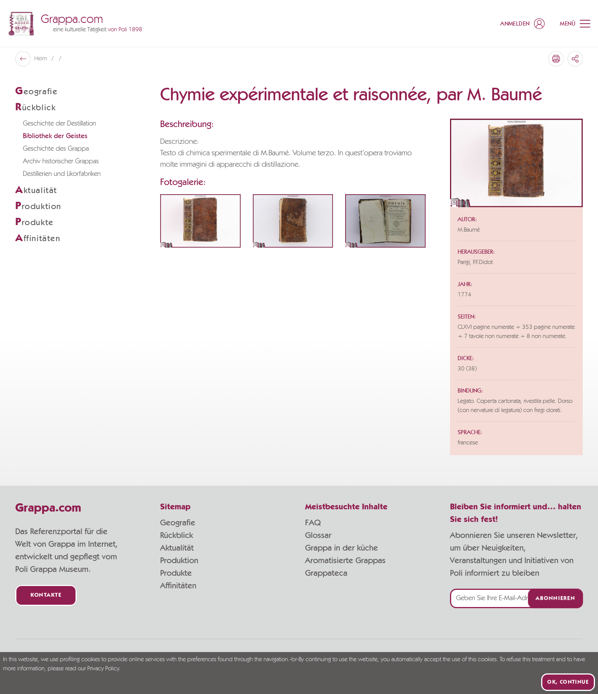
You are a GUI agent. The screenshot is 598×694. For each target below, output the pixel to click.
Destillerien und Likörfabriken (62, 174)
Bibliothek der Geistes (55, 136)
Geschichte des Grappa (56, 148)
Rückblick (176, 535)
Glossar (318, 535)
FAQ (313, 522)
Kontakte (46, 595)
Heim (41, 59)
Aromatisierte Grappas (345, 560)
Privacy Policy (103, 669)
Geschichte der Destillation (59, 123)
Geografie (177, 522)
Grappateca (326, 573)
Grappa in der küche (341, 548)
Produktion (179, 560)
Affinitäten (178, 585)
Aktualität (177, 548)
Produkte (176, 573)
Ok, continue (568, 682)
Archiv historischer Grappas (61, 161)
